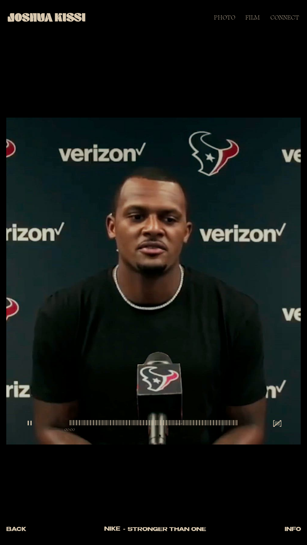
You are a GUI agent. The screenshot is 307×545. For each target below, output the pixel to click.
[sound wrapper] (277, 423)
